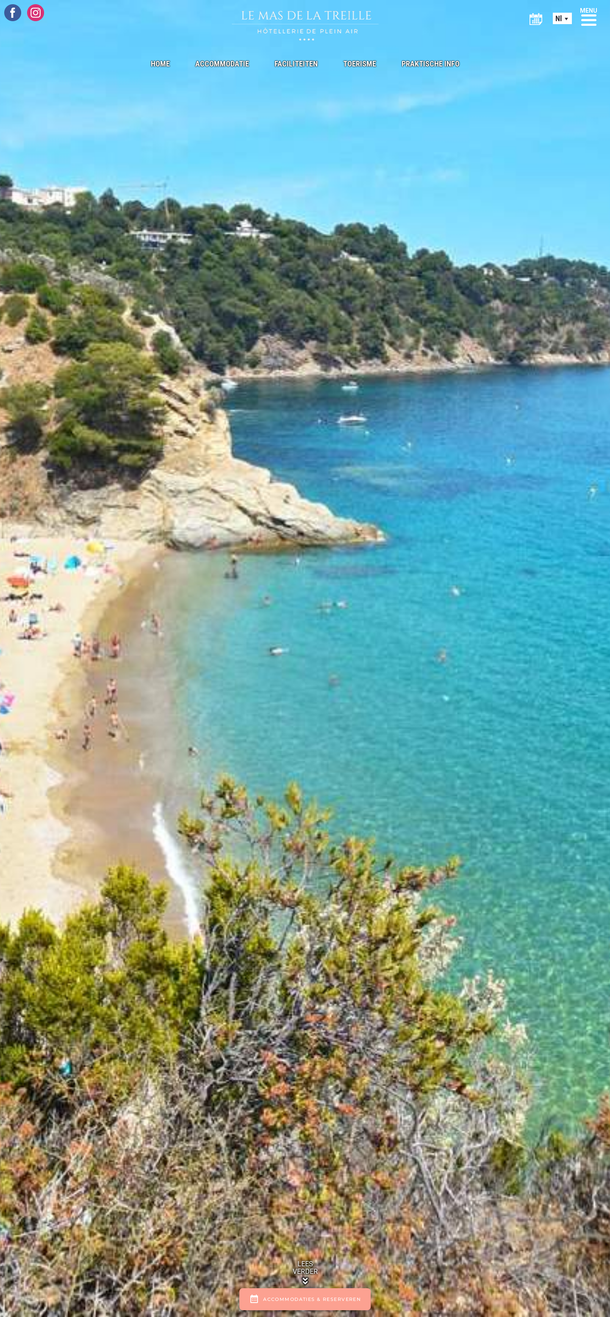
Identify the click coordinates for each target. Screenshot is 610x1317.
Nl (558, 18)
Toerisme (359, 63)
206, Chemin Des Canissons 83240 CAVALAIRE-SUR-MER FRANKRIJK (135, 1042)
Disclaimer (317, 1216)
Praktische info (431, 63)
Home (160, 63)
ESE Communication (396, 1216)
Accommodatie (222, 63)
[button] (588, 16)
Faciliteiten (296, 63)
